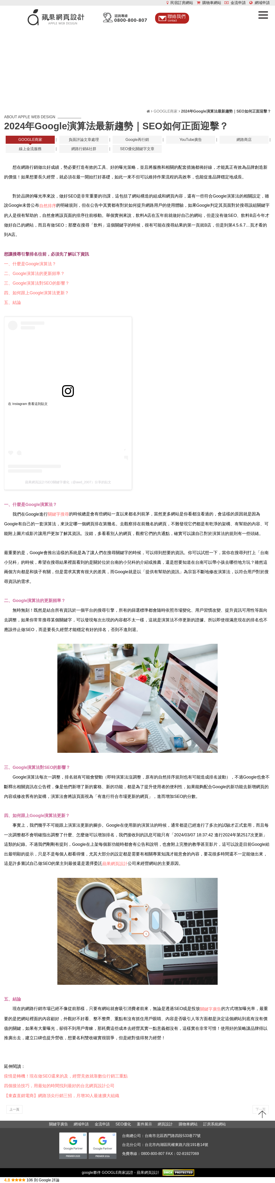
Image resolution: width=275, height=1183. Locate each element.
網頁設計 (165, 1124)
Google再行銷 (137, 140)
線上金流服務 (30, 149)
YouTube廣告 (190, 140)
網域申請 (259, 3)
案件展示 (144, 1124)
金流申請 (235, 3)
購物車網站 (209, 3)
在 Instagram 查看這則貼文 (28, 404)
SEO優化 (123, 1124)
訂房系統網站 (214, 1124)
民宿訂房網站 (179, 3)
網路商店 (244, 140)
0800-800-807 (153, 1154)
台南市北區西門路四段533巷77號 (173, 1136)
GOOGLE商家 (166, 111)
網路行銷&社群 (84, 149)
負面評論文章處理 (84, 140)
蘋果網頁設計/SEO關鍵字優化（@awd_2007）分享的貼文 (68, 482)
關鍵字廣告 (58, 1124)
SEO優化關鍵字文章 (137, 149)
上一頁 (14, 1109)
